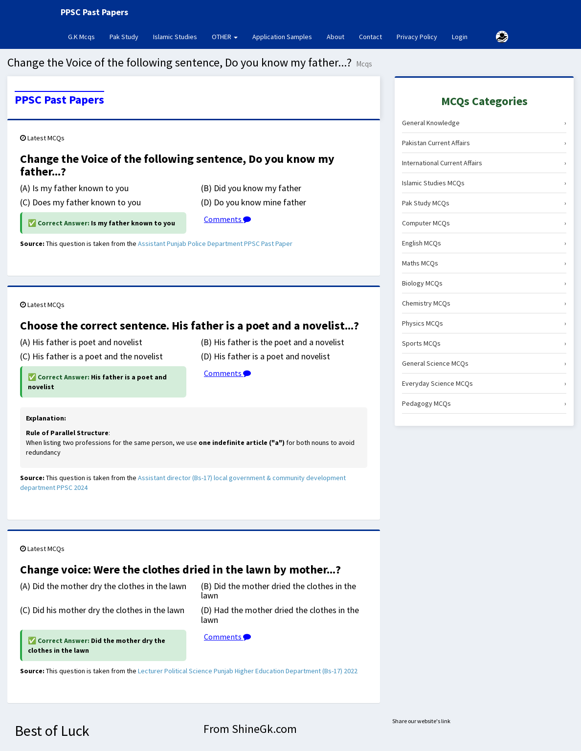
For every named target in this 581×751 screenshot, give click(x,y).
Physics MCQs (484, 323)
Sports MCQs (484, 343)
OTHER (225, 36)
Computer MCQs (484, 223)
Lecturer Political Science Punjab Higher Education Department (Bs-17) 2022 (248, 670)
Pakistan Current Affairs (484, 143)
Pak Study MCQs (484, 203)
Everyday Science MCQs (484, 383)
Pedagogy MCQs (484, 403)
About (335, 36)
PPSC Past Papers (59, 99)
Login (460, 36)
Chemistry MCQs (484, 303)
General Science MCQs (484, 363)
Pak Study (124, 36)
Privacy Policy (417, 36)
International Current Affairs (484, 163)
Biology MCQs (484, 283)
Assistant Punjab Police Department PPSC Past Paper (215, 243)
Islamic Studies (175, 36)
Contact (370, 36)
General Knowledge (484, 123)
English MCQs (484, 243)
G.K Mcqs (85, 36)
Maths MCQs (484, 263)
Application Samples (282, 36)
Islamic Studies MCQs (484, 183)
